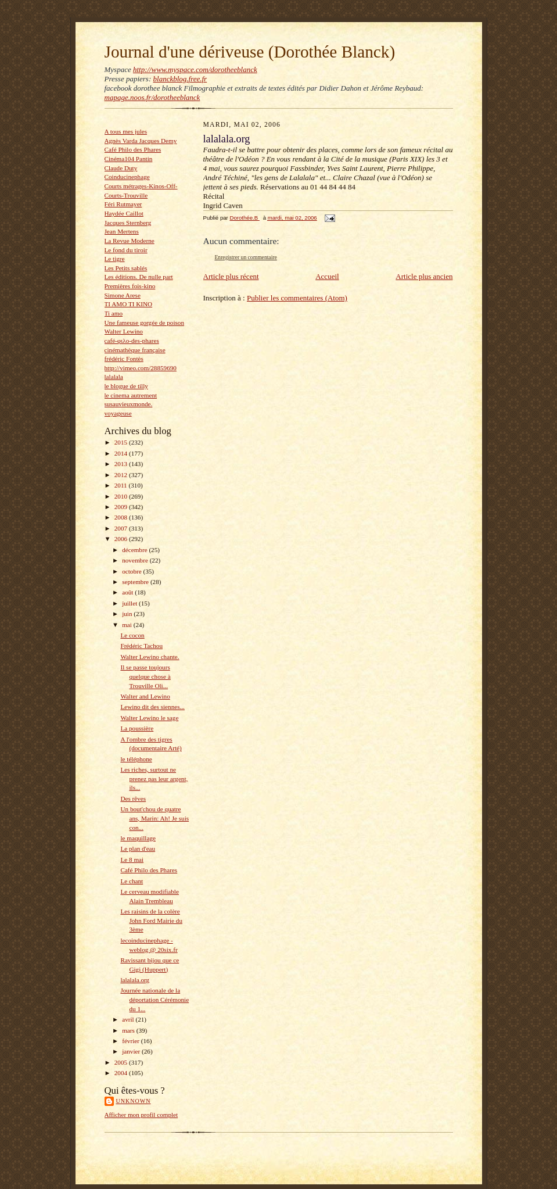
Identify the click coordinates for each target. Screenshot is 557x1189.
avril (128, 1019)
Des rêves (133, 798)
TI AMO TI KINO (129, 303)
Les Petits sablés (126, 267)
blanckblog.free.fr (180, 78)
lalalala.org (134, 979)
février (131, 1040)
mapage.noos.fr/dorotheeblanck (152, 97)
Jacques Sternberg (128, 222)
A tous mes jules (126, 131)
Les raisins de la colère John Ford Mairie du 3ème (151, 920)
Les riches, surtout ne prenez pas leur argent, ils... (154, 778)
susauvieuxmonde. (129, 403)
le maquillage (138, 838)
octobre (132, 571)
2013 (121, 463)
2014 (121, 453)
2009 (121, 506)
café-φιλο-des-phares (132, 340)
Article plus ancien (424, 276)
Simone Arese (123, 295)
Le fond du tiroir (126, 249)
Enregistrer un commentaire (246, 257)
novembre (135, 560)
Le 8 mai (131, 859)
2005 (121, 1062)
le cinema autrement (131, 395)
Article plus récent (231, 276)
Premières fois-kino (130, 285)
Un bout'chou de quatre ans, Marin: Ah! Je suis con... (154, 817)
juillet (130, 603)
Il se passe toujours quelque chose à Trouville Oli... (145, 676)
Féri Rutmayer (123, 203)
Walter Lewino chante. (149, 656)
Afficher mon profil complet (141, 1114)
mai (128, 624)
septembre (136, 581)
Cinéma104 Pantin (129, 158)
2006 (121, 538)
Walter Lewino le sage (149, 717)
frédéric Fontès (124, 358)
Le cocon (132, 635)
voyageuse (118, 413)
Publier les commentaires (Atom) (297, 297)
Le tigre (115, 258)
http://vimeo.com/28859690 (141, 367)
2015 (121, 442)
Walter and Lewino (145, 696)
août (128, 592)
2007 (121, 528)
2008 (121, 517)
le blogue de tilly (126, 385)
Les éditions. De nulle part (139, 276)
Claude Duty (121, 167)
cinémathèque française (135, 349)
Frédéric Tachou (141, 645)
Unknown (133, 1101)
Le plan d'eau (137, 848)
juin (128, 613)
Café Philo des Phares (133, 149)
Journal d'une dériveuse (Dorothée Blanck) (250, 51)
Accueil (327, 276)
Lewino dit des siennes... (152, 706)
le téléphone (136, 758)
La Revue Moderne (129, 240)
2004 (121, 1072)
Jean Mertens (122, 231)
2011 (121, 485)
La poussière (136, 728)
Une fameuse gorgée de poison (145, 322)
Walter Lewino (124, 331)
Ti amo (114, 313)
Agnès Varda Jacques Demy (141, 140)
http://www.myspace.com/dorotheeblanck (195, 69)
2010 (121, 496)
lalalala (114, 376)
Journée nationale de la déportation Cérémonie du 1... (154, 999)
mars (129, 1030)
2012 (121, 474)
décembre (135, 549)
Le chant (131, 881)
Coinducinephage (127, 176)
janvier (132, 1051)
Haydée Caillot (124, 213)
